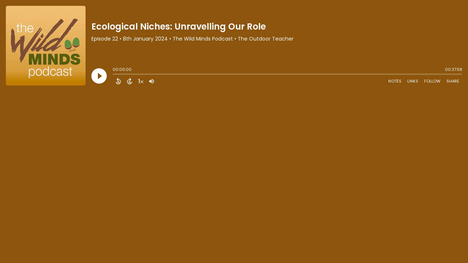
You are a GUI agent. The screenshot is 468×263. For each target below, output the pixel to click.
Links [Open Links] (412, 81)
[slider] (114, 75)
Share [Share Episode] (452, 81)
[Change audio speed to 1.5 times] (140, 81)
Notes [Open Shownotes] (394, 81)
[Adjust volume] (151, 81)
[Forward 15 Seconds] (129, 81)
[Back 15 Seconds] (118, 81)
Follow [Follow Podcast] (432, 81)
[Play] (99, 76)
